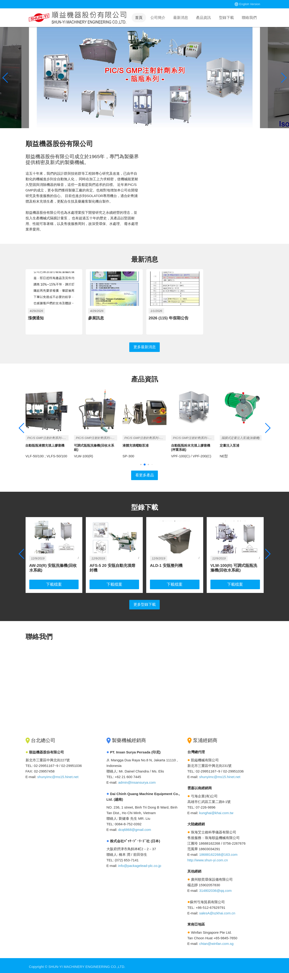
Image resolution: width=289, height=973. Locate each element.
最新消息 (180, 18)
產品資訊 (203, 18)
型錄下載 (226, 18)
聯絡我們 (249, 18)
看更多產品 (144, 474)
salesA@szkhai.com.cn (217, 911)
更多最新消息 (144, 346)
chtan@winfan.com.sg (216, 941)
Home (77, 18)
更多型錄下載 (144, 602)
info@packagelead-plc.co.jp (139, 863)
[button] (283, 78)
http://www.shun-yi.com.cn (207, 858)
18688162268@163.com (218, 852)
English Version (249, 4)
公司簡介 (157, 18)
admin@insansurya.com (137, 780)
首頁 (139, 18)
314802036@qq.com (215, 888)
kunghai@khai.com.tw (216, 811)
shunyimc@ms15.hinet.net (57, 774)
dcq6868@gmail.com (134, 827)
